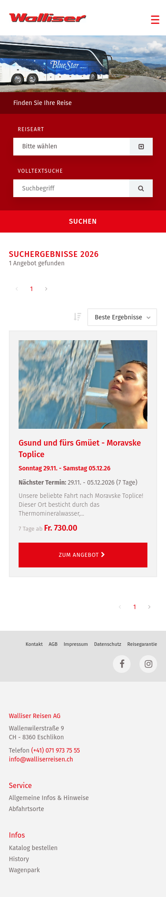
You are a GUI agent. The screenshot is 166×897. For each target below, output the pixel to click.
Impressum (76, 644)
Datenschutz (107, 644)
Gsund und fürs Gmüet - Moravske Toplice (83, 456)
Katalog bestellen (33, 848)
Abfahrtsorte (26, 809)
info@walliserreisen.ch (41, 759)
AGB (53, 644)
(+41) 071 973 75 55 (55, 750)
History (19, 859)
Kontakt (34, 644)
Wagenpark (24, 870)
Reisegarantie (142, 644)
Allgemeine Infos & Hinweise (49, 798)
